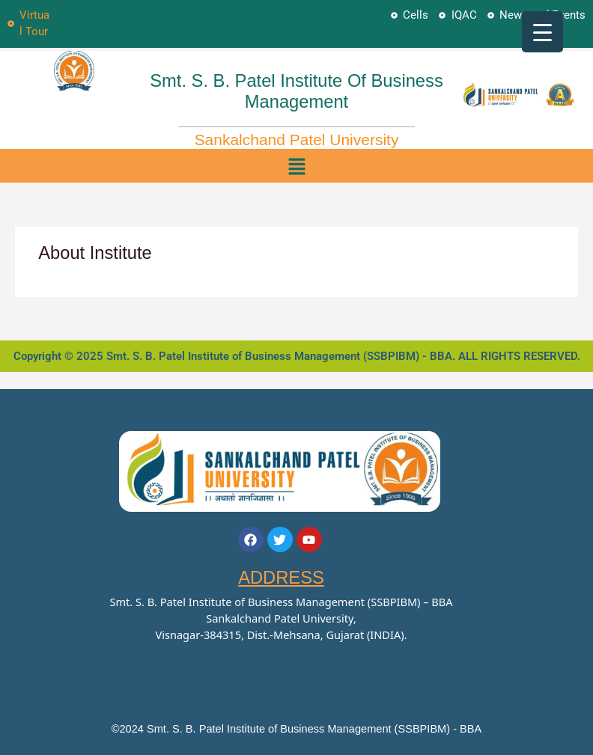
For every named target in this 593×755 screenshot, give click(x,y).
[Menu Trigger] (542, 31)
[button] (297, 166)
